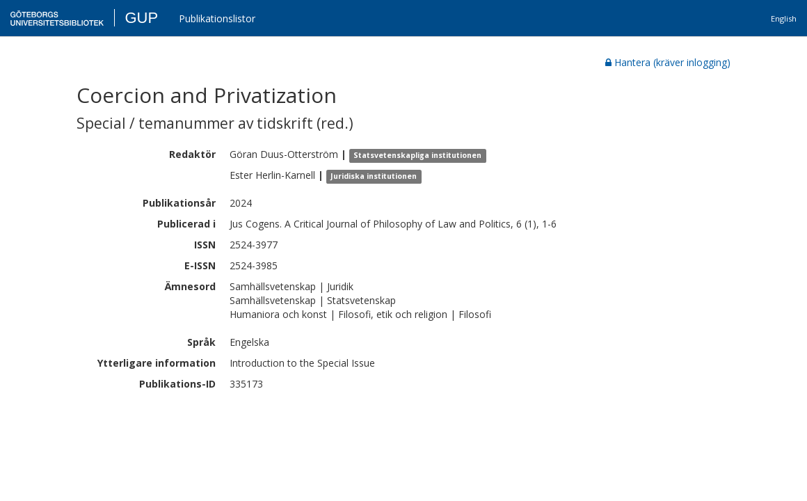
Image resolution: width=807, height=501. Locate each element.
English (784, 18)
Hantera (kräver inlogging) (667, 62)
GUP (141, 17)
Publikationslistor (217, 18)
